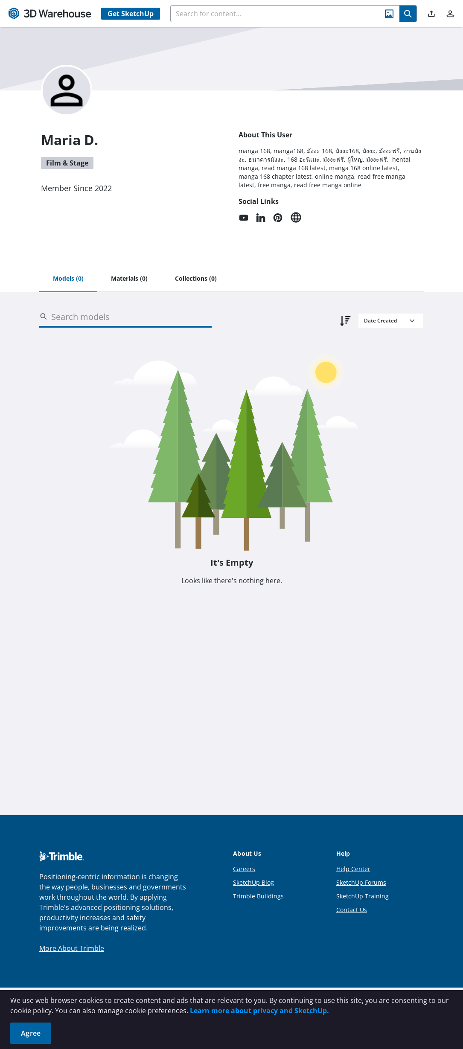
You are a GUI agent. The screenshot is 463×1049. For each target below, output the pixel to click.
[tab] (68, 279)
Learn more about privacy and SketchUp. (259, 1010)
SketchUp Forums (361, 882)
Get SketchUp (131, 13)
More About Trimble (71, 948)
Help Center (353, 869)
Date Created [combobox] (380, 320)
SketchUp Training (362, 896)
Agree (31, 1033)
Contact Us (351, 910)
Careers (244, 869)
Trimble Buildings (258, 896)
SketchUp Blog (253, 882)
